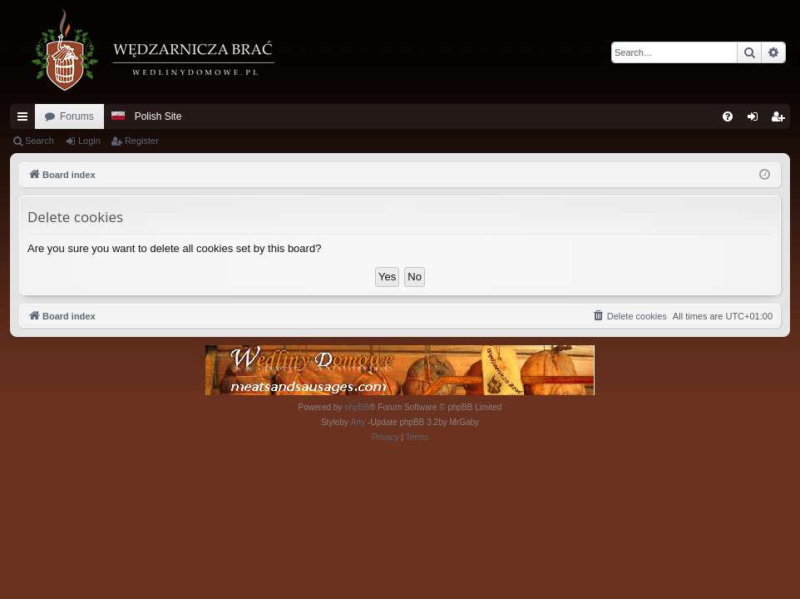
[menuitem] (727, 116)
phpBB (356, 407)
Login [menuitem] (756, 120)
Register (142, 141)
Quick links (26, 120)
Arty (358, 422)
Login (89, 141)
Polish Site (158, 116)
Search (39, 141)
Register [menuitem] (781, 120)
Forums (77, 116)
